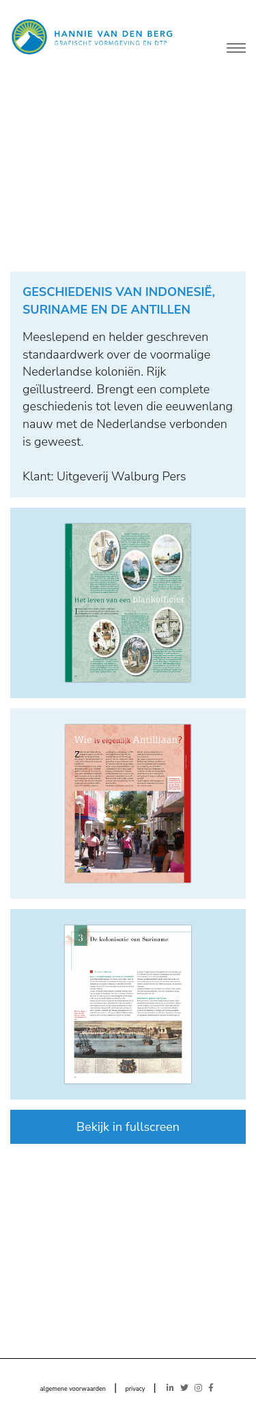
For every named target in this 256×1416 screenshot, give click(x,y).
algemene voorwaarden (73, 1389)
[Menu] (236, 49)
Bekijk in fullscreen (128, 1127)
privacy (135, 1389)
